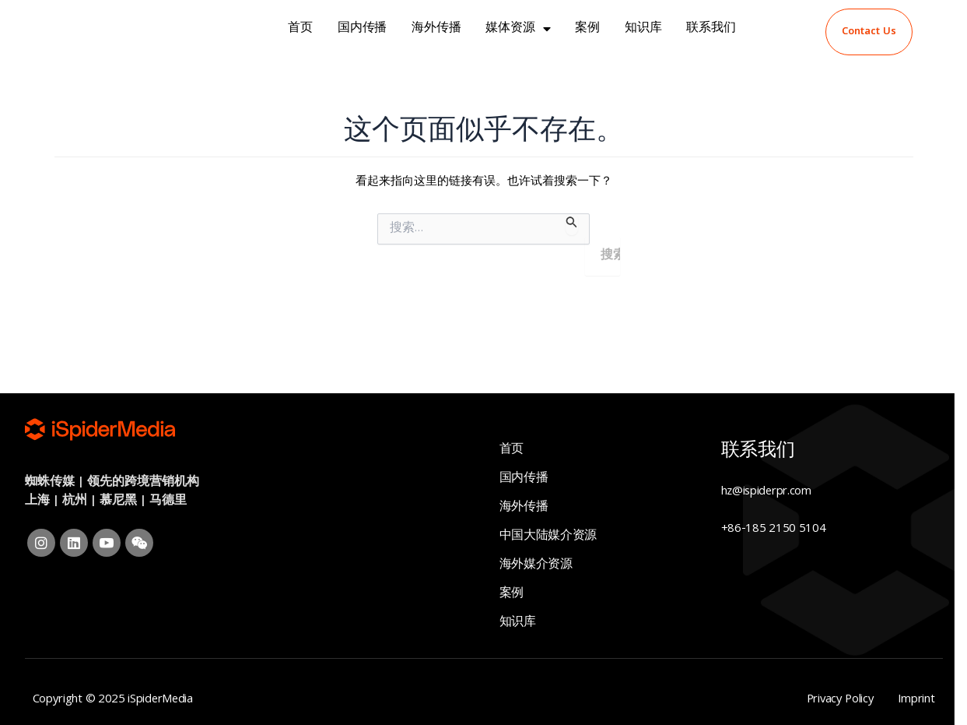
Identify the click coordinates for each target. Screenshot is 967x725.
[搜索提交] (572, 224)
